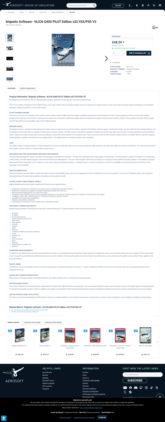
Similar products (13, 322)
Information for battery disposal (93, 394)
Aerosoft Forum (48, 380)
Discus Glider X (44, 346)
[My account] (148, 5)
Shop (118, 5)
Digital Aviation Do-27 (19, 346)
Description (12, 88)
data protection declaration (143, 397)
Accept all (102, 417)
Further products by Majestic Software (23, 312)
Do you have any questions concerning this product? (28, 310)
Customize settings (65, 417)
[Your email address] (143, 374)
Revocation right (88, 397)
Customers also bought (32, 322)
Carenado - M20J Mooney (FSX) (95, 346)
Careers (85, 383)
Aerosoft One (47, 372)
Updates (45, 378)
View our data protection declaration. (91, 408)
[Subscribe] (135, 380)
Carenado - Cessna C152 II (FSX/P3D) (69, 347)
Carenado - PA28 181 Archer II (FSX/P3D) (120, 347)
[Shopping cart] (154, 5)
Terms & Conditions (89, 389)
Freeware (45, 389)
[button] (3, 418)
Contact (85, 372)
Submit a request (48, 383)
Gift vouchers (47, 386)
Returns (45, 375)
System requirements (27, 88)
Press (84, 375)
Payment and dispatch (90, 392)
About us (85, 378)
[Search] (94, 5)
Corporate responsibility (90, 380)
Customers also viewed (53, 322)
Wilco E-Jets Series (145, 346)
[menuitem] (81, 5)
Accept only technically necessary (84, 417)
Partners (85, 386)
